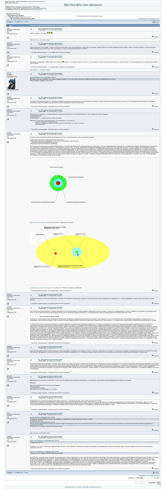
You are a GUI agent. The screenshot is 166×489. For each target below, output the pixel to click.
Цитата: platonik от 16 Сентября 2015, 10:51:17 (43, 77)
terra (8, 28)
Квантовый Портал (14, 13)
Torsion (9, 73)
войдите (30, 1)
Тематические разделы (17, 15)
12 (22, 22)
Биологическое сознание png (39, 222)
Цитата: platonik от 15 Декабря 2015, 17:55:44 (42, 417)
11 (20, 22)
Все (27, 22)
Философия (15, 17)
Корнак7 (28, 17)
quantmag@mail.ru (37, 9)
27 (25, 22)
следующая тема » (154, 18)
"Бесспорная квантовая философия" (24, 18)
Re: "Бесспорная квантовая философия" (50, 28)
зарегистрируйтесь (40, 1)
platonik (9, 43)
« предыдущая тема (143, 18)
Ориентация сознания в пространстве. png (42, 287)
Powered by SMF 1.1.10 (71, 487)
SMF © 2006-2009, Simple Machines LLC (90, 487)
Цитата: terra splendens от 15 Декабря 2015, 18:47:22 (44, 440)
